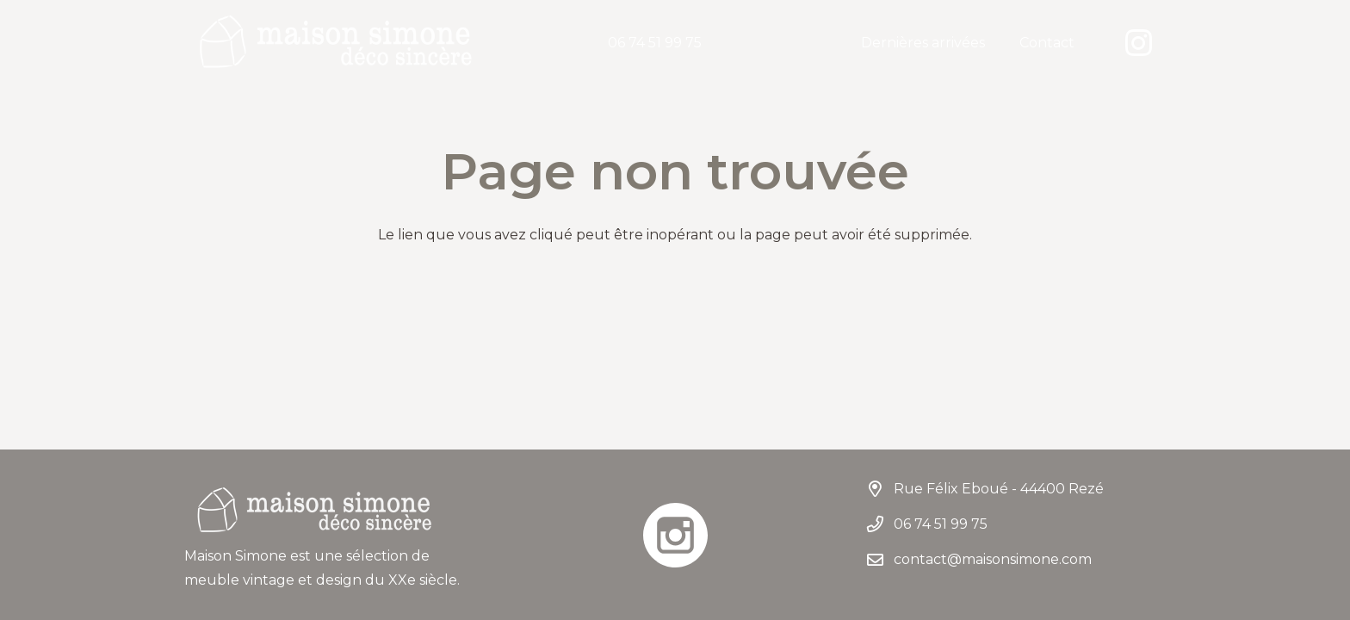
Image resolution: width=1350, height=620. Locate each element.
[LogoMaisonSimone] (334, 43)
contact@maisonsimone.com (993, 559)
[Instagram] (1138, 43)
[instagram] (675, 535)
